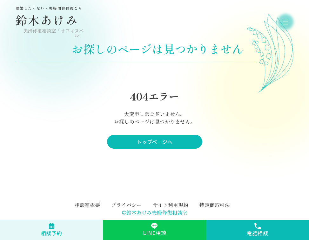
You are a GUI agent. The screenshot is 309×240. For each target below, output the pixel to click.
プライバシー (126, 205)
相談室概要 (87, 205)
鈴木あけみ (50, 21)
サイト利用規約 (170, 205)
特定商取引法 (214, 205)
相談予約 (51, 233)
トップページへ (154, 142)
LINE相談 (154, 233)
